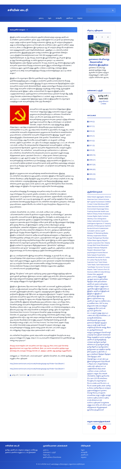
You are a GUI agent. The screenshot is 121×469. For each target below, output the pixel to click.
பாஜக (95, 374)
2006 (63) (91, 170)
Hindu (100, 214)
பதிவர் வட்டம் (100, 366)
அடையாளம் (92, 277)
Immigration (101, 219)
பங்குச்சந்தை (102, 364)
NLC (102, 243)
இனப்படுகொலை (94, 299)
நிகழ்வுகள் (96, 362)
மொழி (90, 393)
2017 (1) (91, 126)
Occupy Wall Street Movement (98, 245)
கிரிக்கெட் (98, 318)
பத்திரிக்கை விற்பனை (96, 369)
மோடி (95, 393)
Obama (107, 243)
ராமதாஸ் (101, 393)
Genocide (97, 212)
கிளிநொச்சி (92, 320)
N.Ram (89, 241)
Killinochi (95, 228)
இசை (97, 289)
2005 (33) (91, 174)
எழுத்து (90, 308)
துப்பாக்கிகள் (92, 354)
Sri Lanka (106, 257)
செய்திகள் (98, 335)
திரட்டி (95, 352)
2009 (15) (91, 155)
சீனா (109, 328)
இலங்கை (101, 296)
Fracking (90, 212)
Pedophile (103, 248)
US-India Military (104, 272)
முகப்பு (41, 18)
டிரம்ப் (102, 337)
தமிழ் (107, 345)
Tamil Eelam (102, 262)
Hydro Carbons (103, 216)
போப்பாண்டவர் (93, 383)
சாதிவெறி (91, 328)
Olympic (90, 248)
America (108, 197)
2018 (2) (91, 122)
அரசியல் (69, 18)
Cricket (89, 204)
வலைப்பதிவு (92, 398)
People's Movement (94, 250)
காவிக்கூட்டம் (104, 316)
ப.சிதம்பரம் (91, 364)
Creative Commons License (60, 466)
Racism (105, 253)
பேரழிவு (90, 381)
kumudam (90, 231)
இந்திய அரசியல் (94, 291)
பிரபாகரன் (103, 374)
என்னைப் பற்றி (49, 452)
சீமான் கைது (101, 328)
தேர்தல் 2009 (96, 357)
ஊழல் (104, 306)
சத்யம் (89, 325)
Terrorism (99, 267)
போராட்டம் (104, 383)
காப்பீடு (96, 316)
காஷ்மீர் (59, 18)
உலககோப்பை (105, 301)
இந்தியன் (105, 291)
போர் (89, 386)
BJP (88, 202)
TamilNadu (91, 267)
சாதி (95, 325)
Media (106, 233)
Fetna (107, 209)
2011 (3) (91, 146)
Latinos (97, 231)
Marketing (99, 233)
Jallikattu (90, 226)
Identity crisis (92, 219)
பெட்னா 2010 (92, 378)
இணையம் (104, 289)
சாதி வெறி (101, 325)
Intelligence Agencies (94, 224)
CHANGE (108, 202)
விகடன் (99, 405)
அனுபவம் (104, 286)
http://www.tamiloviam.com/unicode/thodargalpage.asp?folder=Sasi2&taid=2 (37, 364)
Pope (103, 250)
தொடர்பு (46, 455)
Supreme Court (92, 262)
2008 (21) (91, 160)
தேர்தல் (101, 354)
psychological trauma (94, 253)
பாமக (96, 371)
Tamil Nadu (91, 265)
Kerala (89, 228)
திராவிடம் (103, 352)
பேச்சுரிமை (102, 378)
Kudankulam (103, 228)
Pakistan (96, 248)
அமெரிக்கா (102, 282)
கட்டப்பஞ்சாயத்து (94, 313)
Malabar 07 (91, 233)
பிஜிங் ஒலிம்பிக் (102, 376)
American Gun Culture (95, 199)
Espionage (100, 209)
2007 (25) (91, 165)
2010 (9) (91, 150)
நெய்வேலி (105, 362)
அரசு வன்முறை (101, 284)
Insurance (104, 221)
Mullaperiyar (97, 238)
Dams (89, 207)
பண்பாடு (91, 366)
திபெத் (90, 352)
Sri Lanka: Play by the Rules (97, 260)
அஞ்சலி (99, 274)
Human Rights (92, 216)
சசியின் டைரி (18, 10)
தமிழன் (101, 345)
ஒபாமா (90, 311)
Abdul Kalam (91, 197)
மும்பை (104, 391)
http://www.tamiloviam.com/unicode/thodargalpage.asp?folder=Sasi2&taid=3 (37, 369)
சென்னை (107, 335)
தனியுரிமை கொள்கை (52, 457)
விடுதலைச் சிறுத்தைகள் (97, 407)
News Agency (97, 241)
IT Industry (107, 224)
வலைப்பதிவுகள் (94, 403)
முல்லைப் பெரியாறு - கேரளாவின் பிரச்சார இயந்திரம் (99, 62)
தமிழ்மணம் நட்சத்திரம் (96, 349)
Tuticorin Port (102, 270)
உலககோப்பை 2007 (95, 303)
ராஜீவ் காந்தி (105, 395)
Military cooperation (94, 236)
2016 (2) (91, 131)
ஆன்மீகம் (91, 289)
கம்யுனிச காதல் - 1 (19, 30)
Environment (91, 209)
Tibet (95, 270)
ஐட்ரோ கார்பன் (99, 308)
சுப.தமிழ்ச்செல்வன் (95, 330)
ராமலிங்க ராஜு (93, 395)
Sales (89, 255)
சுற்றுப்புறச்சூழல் (94, 333)
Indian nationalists (94, 221)
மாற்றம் (108, 388)
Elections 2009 (104, 207)
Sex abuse (98, 257)
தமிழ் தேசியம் (93, 347)
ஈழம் (49, 18)
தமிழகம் (97, 342)
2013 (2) (91, 141)
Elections (95, 207)
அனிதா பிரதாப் (93, 286)
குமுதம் (104, 323)
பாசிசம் (90, 371)
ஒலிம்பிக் (97, 311)
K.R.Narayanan (99, 226)
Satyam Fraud (96, 255)
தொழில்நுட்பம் (93, 359)
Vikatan (90, 274)
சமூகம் (79, 18)
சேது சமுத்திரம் (93, 337)
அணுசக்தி (102, 277)
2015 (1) (91, 136)
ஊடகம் (99, 306)
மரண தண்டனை (98, 386)
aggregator (100, 197)
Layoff (102, 231)
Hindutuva (106, 214)
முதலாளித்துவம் (94, 391)
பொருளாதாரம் (100, 381)
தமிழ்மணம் (103, 347)
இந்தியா (90, 294)
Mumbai (106, 238)
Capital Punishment (97, 202)
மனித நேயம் (99, 388)
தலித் (108, 349)
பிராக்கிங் (91, 376)
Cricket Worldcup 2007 (101, 204)
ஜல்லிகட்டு (91, 410)
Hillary (95, 214)
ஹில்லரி (100, 410)
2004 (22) (91, 179)
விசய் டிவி (106, 405)
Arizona (106, 199)
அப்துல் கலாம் (93, 279)
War (94, 274)
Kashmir (108, 226)
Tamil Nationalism (102, 265)
